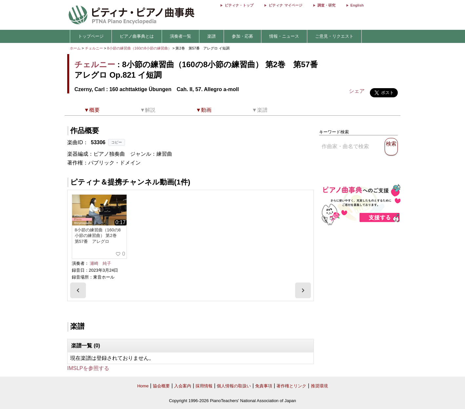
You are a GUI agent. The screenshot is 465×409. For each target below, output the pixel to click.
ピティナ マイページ (285, 5)
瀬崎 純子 (100, 263)
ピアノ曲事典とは (137, 36)
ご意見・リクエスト (334, 36)
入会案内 (182, 385)
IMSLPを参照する (88, 368)
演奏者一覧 (180, 36)
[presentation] (78, 290)
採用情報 (203, 385)
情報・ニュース (284, 36)
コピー (116, 142)
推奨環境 (319, 385)
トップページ (91, 36)
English (357, 5)
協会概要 (161, 385)
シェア (357, 91)
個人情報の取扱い (234, 385)
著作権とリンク (291, 385)
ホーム (75, 48)
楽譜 (211, 36)
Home (143, 385)
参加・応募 (242, 36)
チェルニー (94, 48)
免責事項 (263, 385)
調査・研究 (326, 5)
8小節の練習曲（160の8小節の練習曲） (139, 48)
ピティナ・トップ (239, 5)
